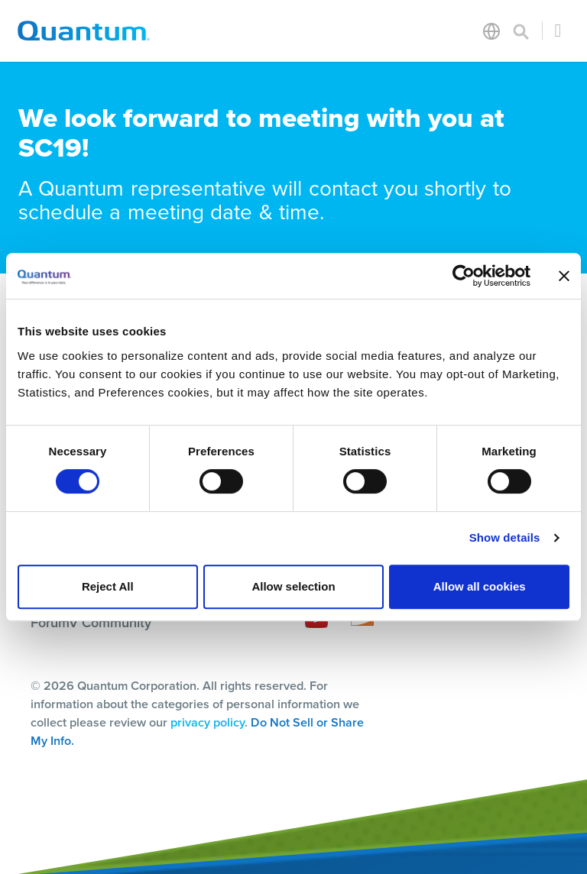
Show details (504, 537)
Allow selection (293, 586)
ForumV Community (91, 623)
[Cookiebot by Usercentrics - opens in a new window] (463, 275)
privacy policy (207, 722)
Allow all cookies (479, 586)
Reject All (108, 586)
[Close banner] (564, 275)
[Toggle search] (521, 30)
